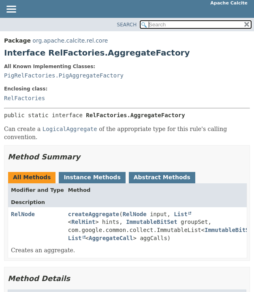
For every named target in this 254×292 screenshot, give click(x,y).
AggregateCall (111, 238)
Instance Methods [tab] (92, 177)
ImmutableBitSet (151, 222)
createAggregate (93, 214)
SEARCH (127, 25)
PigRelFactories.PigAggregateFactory (64, 75)
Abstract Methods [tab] (162, 177)
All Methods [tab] (32, 177)
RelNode (23, 214)
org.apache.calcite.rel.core (70, 40)
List (181, 214)
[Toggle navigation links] (11, 9)
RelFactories (24, 98)
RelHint (83, 222)
